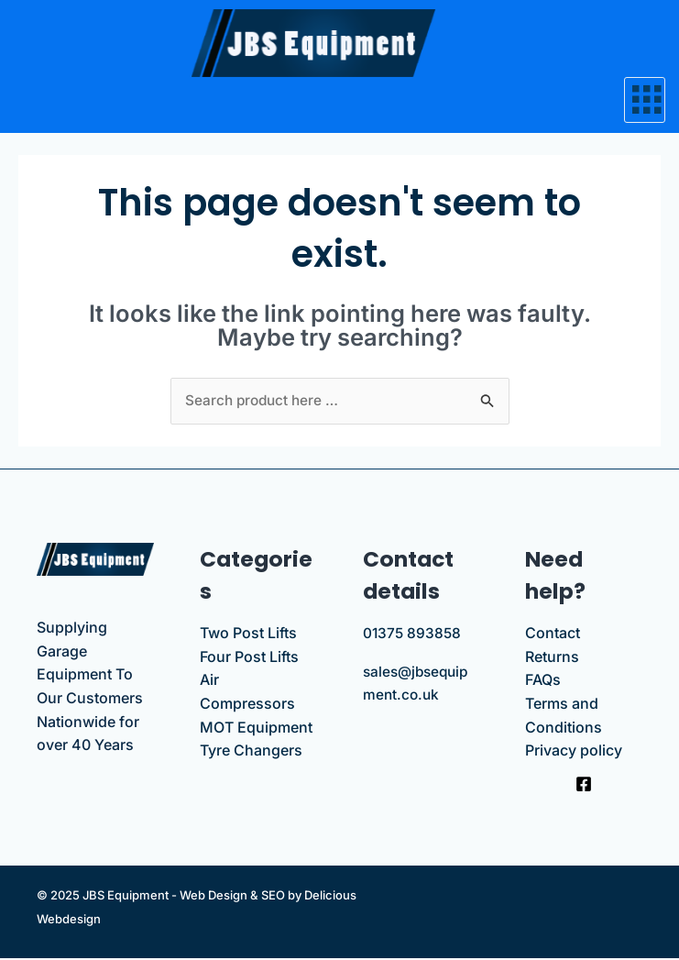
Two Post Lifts (248, 634)
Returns (552, 657)
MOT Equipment (256, 728)
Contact (552, 634)
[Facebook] (583, 786)
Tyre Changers (251, 752)
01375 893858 (413, 634)
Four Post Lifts (249, 657)
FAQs (543, 681)
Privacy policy (573, 752)
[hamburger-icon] (644, 100)
